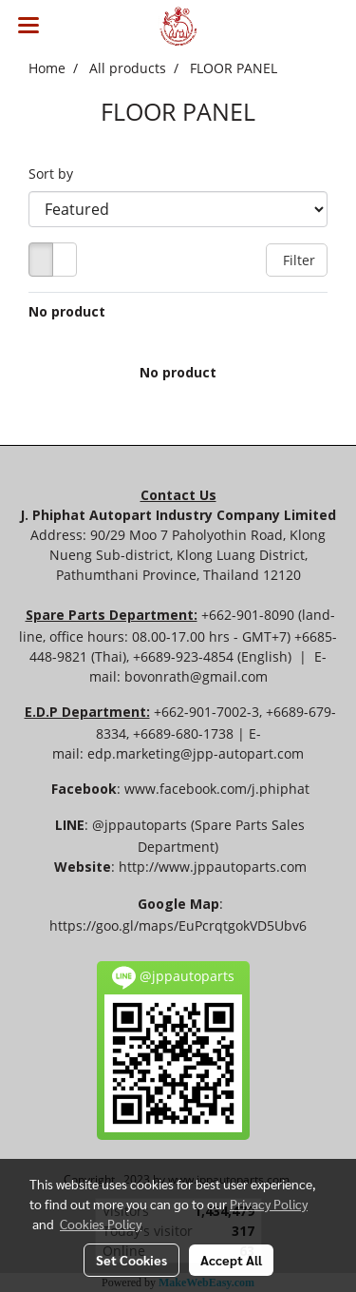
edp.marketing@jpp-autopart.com (195, 753)
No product (66, 311)
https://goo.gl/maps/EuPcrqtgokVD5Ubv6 (178, 925)
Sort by (56, 173)
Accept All (231, 1259)
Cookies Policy (100, 1223)
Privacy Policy (269, 1203)
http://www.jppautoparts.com (213, 867)
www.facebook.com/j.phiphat (216, 789)
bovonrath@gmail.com (196, 676)
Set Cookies (131, 1259)
